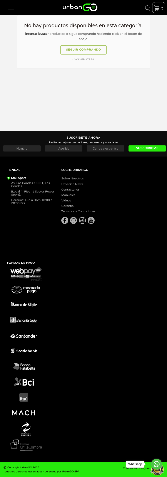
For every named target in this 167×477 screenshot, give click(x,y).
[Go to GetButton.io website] (157, 472)
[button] (11, 7)
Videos (66, 200)
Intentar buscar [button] (37, 34)
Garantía (67, 206)
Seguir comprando (83, 49)
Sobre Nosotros (72, 178)
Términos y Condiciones (78, 211)
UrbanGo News (72, 184)
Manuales (68, 195)
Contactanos (70, 189)
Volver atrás (82, 59)
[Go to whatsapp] (156, 464)
